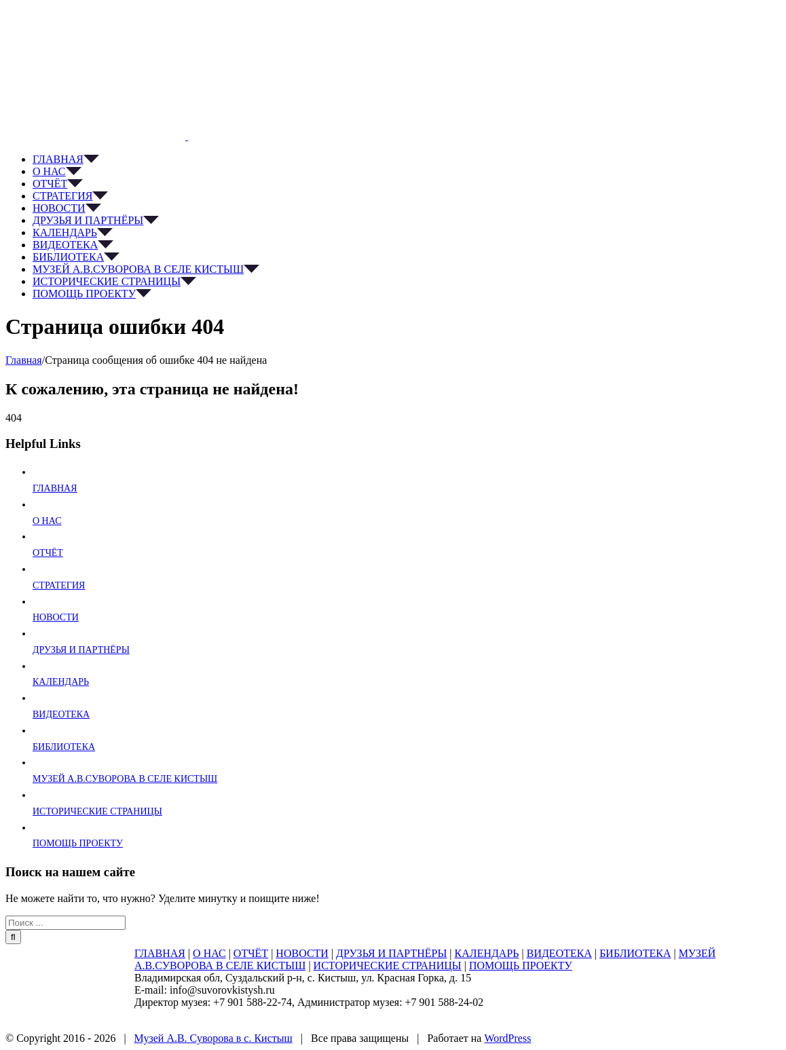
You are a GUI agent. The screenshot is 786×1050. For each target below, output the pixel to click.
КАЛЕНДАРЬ (61, 682)
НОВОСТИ (56, 617)
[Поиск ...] (65, 923)
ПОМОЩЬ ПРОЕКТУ (78, 843)
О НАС (47, 521)
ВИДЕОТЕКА (61, 714)
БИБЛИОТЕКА (64, 747)
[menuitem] (407, 159)
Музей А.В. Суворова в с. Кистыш (213, 1038)
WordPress (507, 1038)
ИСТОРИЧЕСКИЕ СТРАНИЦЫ (97, 811)
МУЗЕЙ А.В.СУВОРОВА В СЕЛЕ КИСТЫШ (125, 779)
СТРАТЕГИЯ (59, 585)
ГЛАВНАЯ (55, 488)
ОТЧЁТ (48, 553)
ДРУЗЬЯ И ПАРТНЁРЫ (81, 650)
